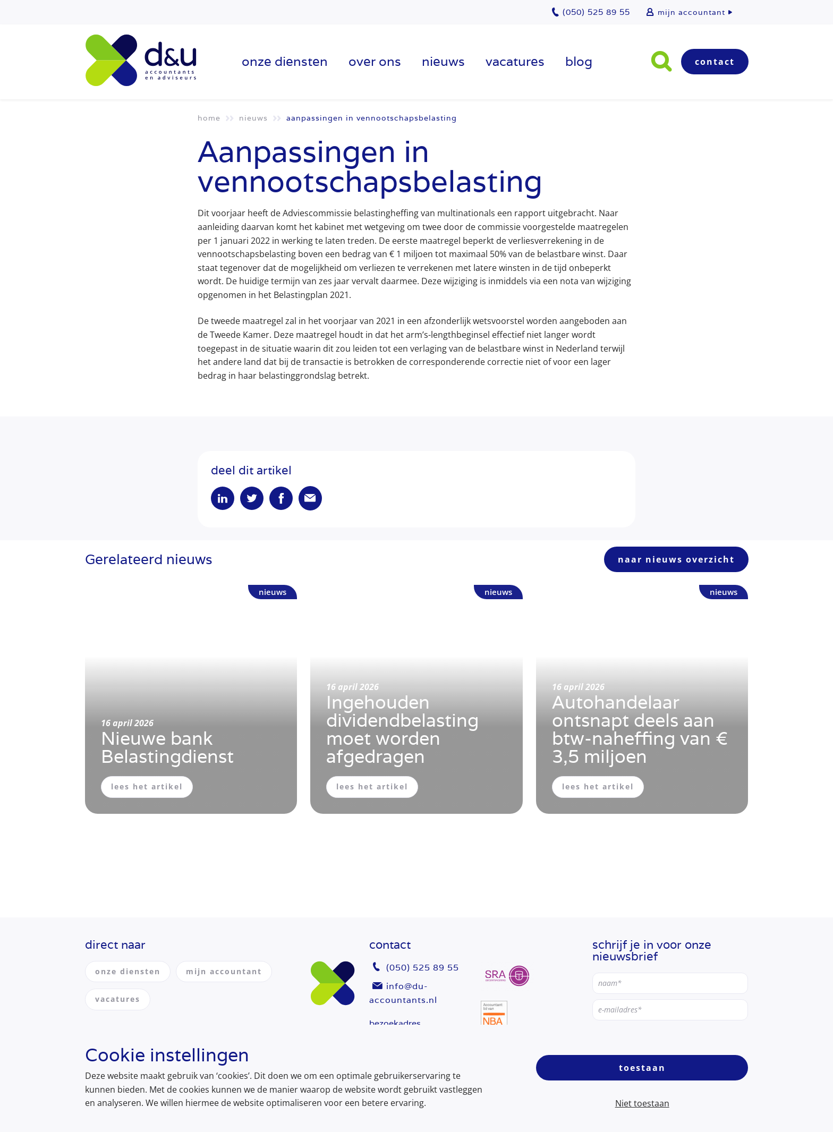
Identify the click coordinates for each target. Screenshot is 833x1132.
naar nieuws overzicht (676, 559)
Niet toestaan (642, 1103)
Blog (578, 61)
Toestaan (642, 1068)
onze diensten (285, 61)
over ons (374, 61)
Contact (715, 61)
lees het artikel (147, 786)
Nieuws (443, 61)
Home (209, 118)
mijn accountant (691, 12)
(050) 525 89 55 (422, 967)
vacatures (515, 61)
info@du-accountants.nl (403, 993)
